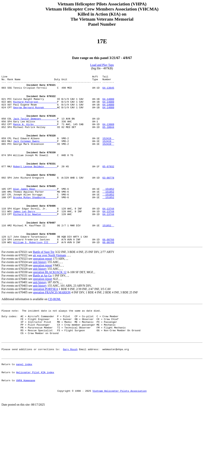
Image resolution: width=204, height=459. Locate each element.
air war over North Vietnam (49, 289)
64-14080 (108, 104)
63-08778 (108, 199)
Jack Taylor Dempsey (35, 128)
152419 (108, 151)
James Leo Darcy (35, 239)
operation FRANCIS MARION (52, 326)
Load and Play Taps (102, 65)
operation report (42, 293)
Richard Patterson (35, 108)
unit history (40, 296)
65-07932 (108, 185)
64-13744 (108, 236)
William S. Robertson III (35, 276)
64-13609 (108, 135)
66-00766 (108, 273)
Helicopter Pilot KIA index (35, 416)
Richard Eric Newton (35, 242)
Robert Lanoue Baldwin (35, 185)
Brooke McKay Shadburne (35, 222)
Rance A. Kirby (35, 135)
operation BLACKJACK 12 (50, 306)
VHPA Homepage (25, 426)
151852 (108, 212)
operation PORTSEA (45, 323)
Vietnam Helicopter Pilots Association (119, 437)
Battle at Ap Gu (42, 309)
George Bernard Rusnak (35, 114)
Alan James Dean (35, 212)
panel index (24, 407)
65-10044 (108, 138)
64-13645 (108, 91)
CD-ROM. (54, 333)
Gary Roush (70, 390)
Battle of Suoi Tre (43, 286)
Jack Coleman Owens (35, 155)
